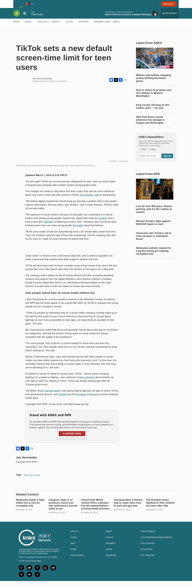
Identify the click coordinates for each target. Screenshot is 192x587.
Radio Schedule (77, 561)
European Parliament (87, 400)
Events (56, 28)
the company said (89, 201)
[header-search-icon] (157, 7)
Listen (69, 28)
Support (84, 28)
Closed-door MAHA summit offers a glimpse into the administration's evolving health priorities (95, 510)
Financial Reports (148, 537)
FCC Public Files (148, 561)
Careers (108, 555)
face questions (87, 383)
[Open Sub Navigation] (21, 28)
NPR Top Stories (32, 481)
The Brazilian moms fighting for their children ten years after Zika (160, 509)
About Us (74, 537)
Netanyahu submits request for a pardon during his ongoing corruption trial (153, 257)
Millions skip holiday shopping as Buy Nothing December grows (153, 84)
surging (103, 224)
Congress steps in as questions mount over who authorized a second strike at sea (63, 510)
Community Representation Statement (156, 543)
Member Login (102, 28)
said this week (52, 396)
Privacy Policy (146, 555)
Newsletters (110, 549)
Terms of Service (148, 549)
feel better (78, 231)
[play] (17, 19)
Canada (62, 400)
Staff (72, 549)
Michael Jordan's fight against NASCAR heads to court (153, 228)
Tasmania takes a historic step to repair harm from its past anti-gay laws (128, 509)
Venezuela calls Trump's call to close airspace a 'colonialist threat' (153, 242)
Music (28, 28)
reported (48, 227)
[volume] (24, 19)
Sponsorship (110, 561)
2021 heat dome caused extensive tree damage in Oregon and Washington (150, 126)
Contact (73, 543)
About (116, 28)
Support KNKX (72, 439)
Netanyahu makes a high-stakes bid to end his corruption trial (30, 509)
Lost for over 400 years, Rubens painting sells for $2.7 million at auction (154, 215)
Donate (171, 7)
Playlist (108, 537)
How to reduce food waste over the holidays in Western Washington (153, 99)
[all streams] (170, 19)
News (16, 28)
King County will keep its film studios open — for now (152, 112)
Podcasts (43, 28)
